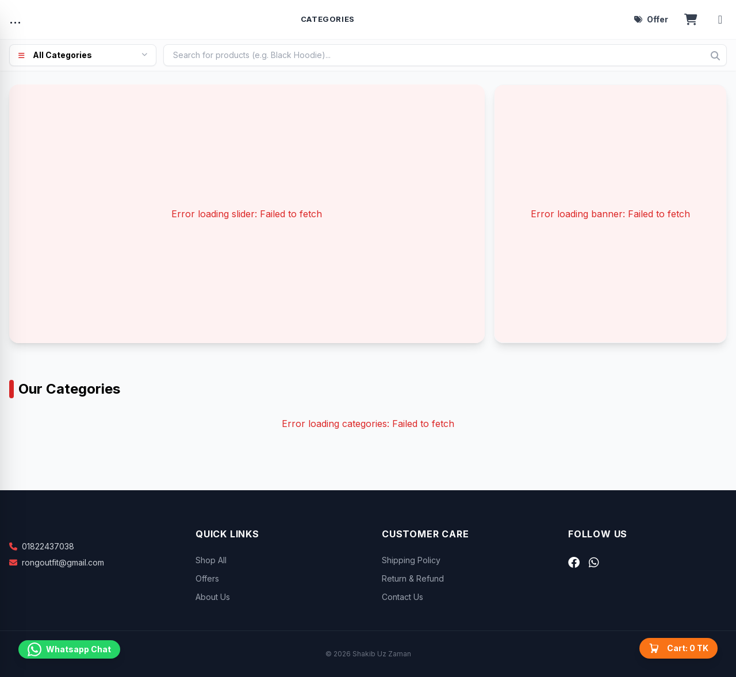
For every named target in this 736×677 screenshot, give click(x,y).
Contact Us (402, 597)
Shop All (211, 560)
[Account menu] (720, 19)
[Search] (715, 56)
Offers (207, 578)
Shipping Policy (411, 560)
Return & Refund (413, 578)
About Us (212, 597)
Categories (328, 19)
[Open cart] (691, 19)
